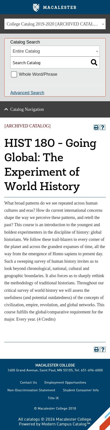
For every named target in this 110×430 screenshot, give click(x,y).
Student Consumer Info (81, 390)
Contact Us (28, 382)
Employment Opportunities (65, 382)
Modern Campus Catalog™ (66, 423)
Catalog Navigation (27, 109)
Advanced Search (27, 92)
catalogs (32, 419)
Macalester (55, 8)
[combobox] (55, 24)
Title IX (53, 398)
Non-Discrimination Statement (31, 390)
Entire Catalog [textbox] (26, 51)
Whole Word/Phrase (38, 74)
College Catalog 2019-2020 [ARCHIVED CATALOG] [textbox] (54, 24)
